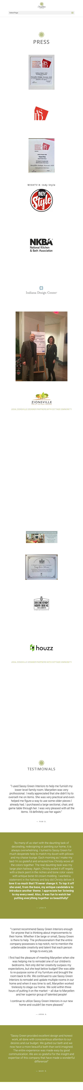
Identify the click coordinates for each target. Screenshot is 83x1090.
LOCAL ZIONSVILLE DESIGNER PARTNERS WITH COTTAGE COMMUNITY (41, 409)
